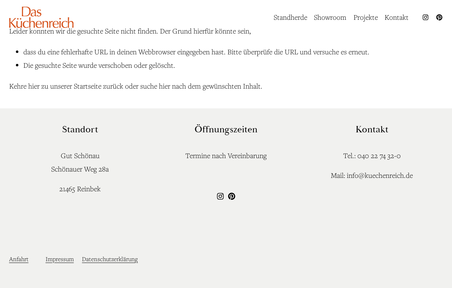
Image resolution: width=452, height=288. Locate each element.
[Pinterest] (439, 17)
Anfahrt (19, 259)
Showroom (330, 17)
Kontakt (397, 17)
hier (34, 86)
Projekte (365, 17)
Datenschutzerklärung (110, 259)
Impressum (60, 259)
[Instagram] (425, 17)
